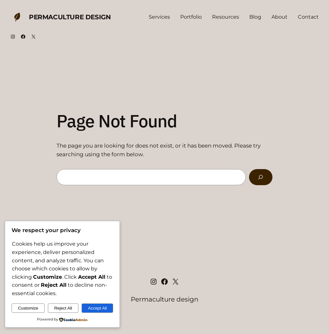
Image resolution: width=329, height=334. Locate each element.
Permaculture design (70, 17)
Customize (28, 308)
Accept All (97, 308)
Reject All (63, 308)
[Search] (260, 177)
